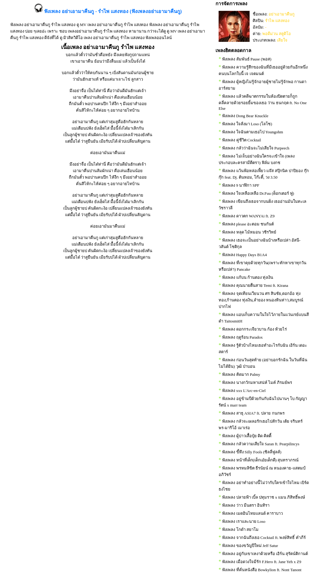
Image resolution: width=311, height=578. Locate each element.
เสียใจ (282, 40)
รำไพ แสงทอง (277, 20)
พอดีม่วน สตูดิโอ (276, 33)
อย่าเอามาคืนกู (282, 14)
